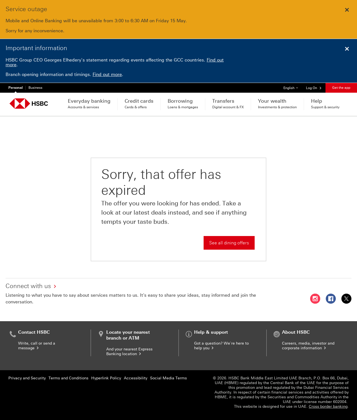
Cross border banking (328, 406)
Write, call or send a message (36, 345)
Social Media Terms (168, 378)
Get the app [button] (341, 88)
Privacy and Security (27, 378)
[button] (314, 87)
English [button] (292, 86)
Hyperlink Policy (106, 378)
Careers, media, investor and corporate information (308, 345)
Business (35, 88)
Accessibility (135, 378)
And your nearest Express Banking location (129, 351)
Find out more (107, 74)
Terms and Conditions (68, 378)
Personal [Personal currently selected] (15, 88)
